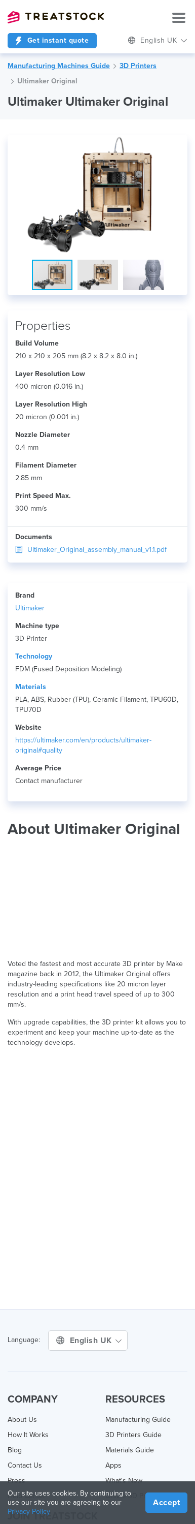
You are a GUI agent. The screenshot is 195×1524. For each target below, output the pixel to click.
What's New (123, 1480)
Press (16, 1480)
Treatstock (56, 17)
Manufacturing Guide (138, 1419)
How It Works (28, 1434)
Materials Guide (129, 1450)
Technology (33, 656)
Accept (166, 1503)
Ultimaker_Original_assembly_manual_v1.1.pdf (91, 549)
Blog (15, 1450)
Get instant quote (52, 40)
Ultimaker (30, 608)
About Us (22, 1419)
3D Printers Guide (133, 1434)
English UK (157, 40)
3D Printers (138, 65)
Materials (30, 686)
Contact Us (25, 1465)
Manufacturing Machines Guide (59, 65)
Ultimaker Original (47, 81)
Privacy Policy (29, 1511)
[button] (178, 144)
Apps (113, 1465)
